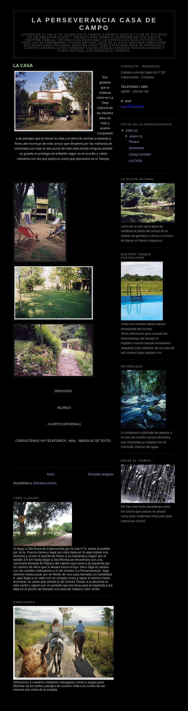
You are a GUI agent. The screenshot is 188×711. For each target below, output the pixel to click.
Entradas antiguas (101, 474)
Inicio (50, 474)
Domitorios (136, 148)
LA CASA (23, 65)
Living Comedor (140, 154)
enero (134, 136)
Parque (134, 141)
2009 (130, 130)
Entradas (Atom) (45, 483)
